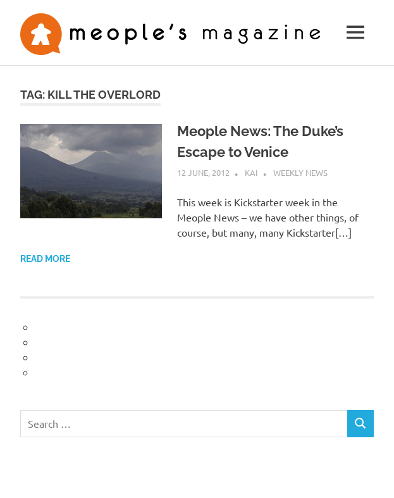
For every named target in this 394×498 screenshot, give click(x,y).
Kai (251, 172)
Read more (45, 259)
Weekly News (300, 172)
